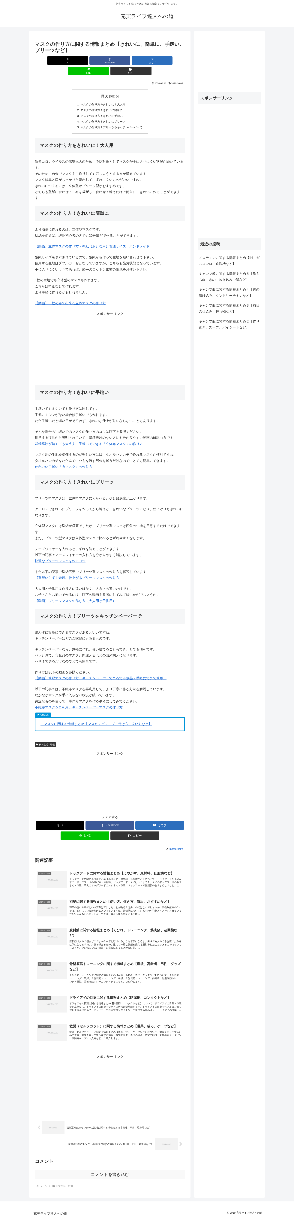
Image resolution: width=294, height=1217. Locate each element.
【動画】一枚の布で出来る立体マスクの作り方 (70, 295)
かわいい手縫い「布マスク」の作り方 (63, 458)
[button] (160, 60)
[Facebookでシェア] (85, 60)
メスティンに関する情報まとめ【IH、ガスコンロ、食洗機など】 (229, 261)
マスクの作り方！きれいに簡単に (100, 100)
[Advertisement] (110, 339)
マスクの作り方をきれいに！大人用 (102, 94)
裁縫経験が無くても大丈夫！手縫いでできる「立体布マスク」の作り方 (89, 435)
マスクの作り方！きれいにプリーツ (102, 112)
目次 (104, 86)
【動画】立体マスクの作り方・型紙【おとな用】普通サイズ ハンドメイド (92, 238)
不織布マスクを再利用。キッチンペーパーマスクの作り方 (79, 699)
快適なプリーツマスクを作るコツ (60, 553)
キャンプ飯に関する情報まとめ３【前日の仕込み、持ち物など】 (229, 308)
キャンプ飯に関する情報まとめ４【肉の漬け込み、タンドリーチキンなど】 (229, 292)
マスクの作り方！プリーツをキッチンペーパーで (111, 118)
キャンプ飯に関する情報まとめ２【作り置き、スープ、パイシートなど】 (229, 324)
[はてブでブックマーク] (110, 60)
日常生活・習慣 (45, 736)
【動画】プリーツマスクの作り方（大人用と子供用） (75, 592)
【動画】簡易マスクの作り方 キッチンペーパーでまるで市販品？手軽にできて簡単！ (100, 670)
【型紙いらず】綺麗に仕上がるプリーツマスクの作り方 (77, 569)
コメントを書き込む (110, 1173)
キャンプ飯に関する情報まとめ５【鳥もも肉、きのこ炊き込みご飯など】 (229, 277)
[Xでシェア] (59, 60)
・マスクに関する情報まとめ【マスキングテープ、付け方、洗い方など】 (96, 716)
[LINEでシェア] (135, 60)
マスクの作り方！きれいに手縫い (100, 106)
